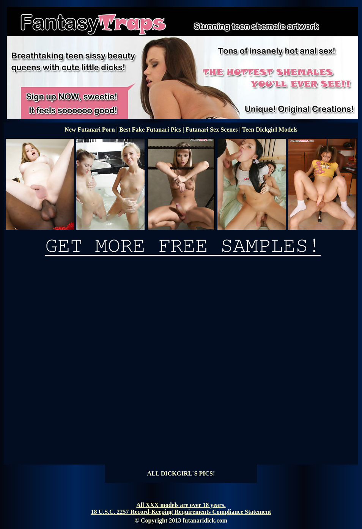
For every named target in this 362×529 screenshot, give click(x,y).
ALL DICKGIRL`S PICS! (181, 473)
